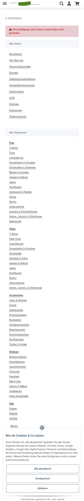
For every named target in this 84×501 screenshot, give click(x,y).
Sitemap (14, 104)
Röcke (12, 196)
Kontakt (13, 72)
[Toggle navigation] (5, 2)
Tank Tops (15, 238)
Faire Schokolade (18, 396)
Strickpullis (15, 253)
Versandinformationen (22, 85)
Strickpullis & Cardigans (22, 167)
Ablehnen (43, 488)
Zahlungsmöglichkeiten (22, 79)
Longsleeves (16, 157)
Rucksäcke (15, 319)
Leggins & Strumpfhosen (23, 211)
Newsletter (15, 54)
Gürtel (12, 305)
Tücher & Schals (18, 344)
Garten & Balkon (18, 386)
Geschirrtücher (17, 366)
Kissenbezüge (17, 361)
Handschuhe (16, 310)
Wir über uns (16, 60)
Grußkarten (15, 391)
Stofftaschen (16, 339)
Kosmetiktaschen (19, 334)
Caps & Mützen (18, 300)
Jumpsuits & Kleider (20, 191)
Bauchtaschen (17, 329)
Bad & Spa (15, 381)
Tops (12, 152)
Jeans (12, 182)
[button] (63, 3)
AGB (11, 97)
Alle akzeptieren (42, 468)
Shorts (12, 201)
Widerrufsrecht (17, 116)
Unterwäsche (16, 206)
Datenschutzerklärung (17, 460)
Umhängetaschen (19, 324)
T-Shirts (13, 147)
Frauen (13, 408)
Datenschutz (16, 91)
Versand (60, 499)
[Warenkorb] (77, 3)
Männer (13, 413)
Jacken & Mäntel (18, 177)
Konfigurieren (42, 478)
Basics (14, 425)
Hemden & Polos (18, 258)
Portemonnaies (17, 314)
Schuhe (13, 418)
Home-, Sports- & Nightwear (25, 216)
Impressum (15, 110)
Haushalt (14, 376)
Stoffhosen (15, 187)
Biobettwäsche (17, 356)
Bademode (15, 221)
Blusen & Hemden (19, 172)
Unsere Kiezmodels (20, 66)
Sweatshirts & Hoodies (22, 162)
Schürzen (14, 371)
